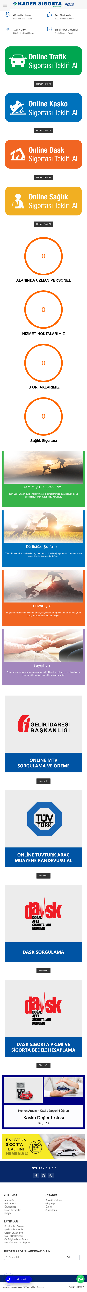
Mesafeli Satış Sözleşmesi (17, 1242)
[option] (43, 1146)
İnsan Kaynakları (12, 1210)
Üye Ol (48, 1207)
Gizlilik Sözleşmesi (13, 1233)
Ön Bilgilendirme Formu (15, 1239)
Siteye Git (43, 781)
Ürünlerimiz (9, 1207)
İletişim (7, 1213)
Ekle (68, 1257)
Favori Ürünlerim (53, 1200)
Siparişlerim (50, 1210)
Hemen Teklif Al (43, 84)
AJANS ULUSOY (76, 1287)
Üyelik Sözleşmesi (13, 1236)
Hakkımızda (9, 1203)
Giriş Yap (49, 1203)
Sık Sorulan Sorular (13, 1226)
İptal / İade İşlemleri (13, 1229)
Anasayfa (8, 1200)
